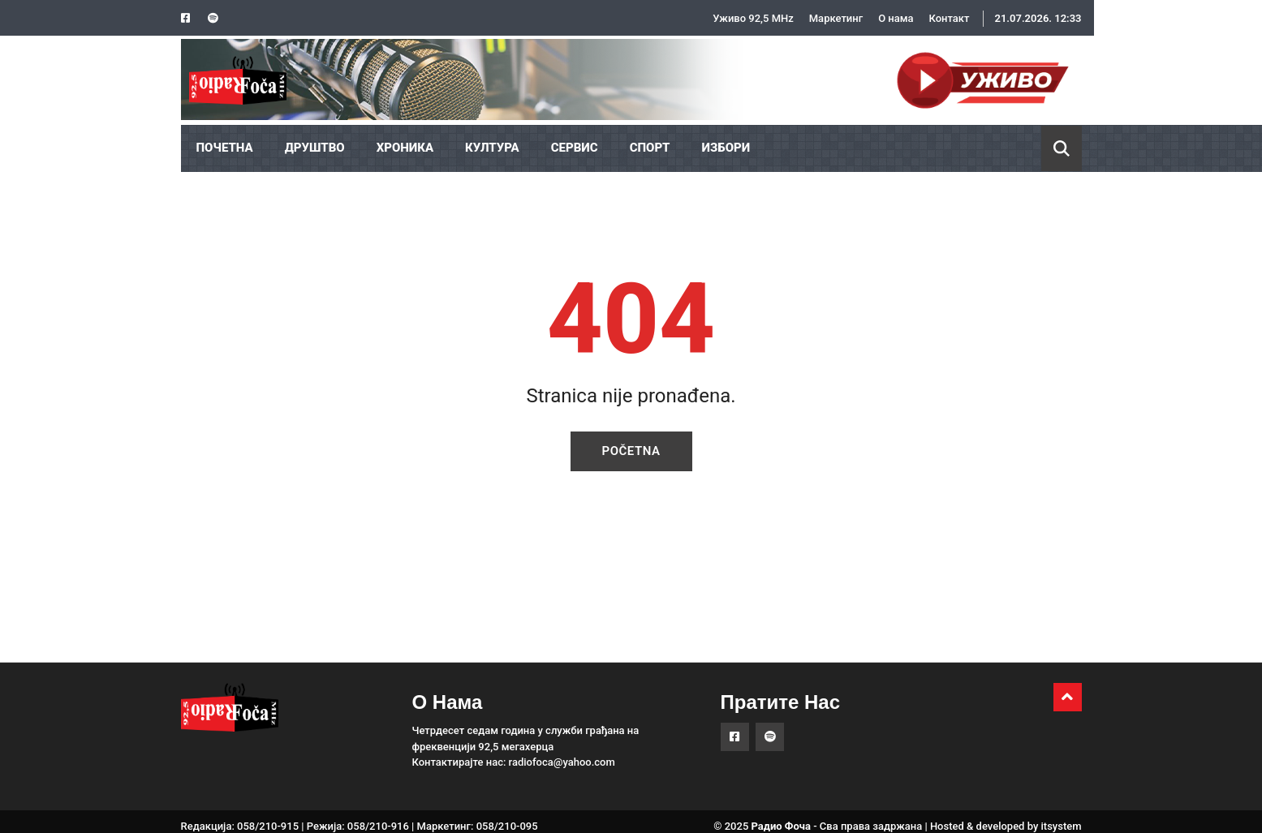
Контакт (949, 18)
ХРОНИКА (405, 147)
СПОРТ (650, 147)
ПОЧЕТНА (224, 147)
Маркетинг (836, 18)
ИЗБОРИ (726, 147)
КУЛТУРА (492, 147)
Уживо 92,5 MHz (753, 18)
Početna (631, 451)
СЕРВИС (574, 147)
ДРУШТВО (315, 147)
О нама (895, 18)
